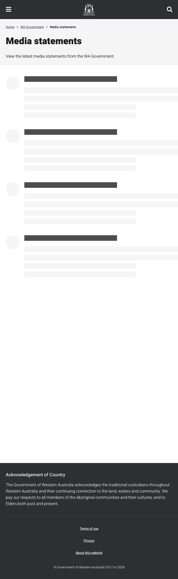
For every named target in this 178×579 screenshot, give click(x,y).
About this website (89, 552)
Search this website (169, 9)
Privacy (89, 540)
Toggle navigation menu (8, 9)
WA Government (32, 27)
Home (10, 27)
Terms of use (89, 528)
